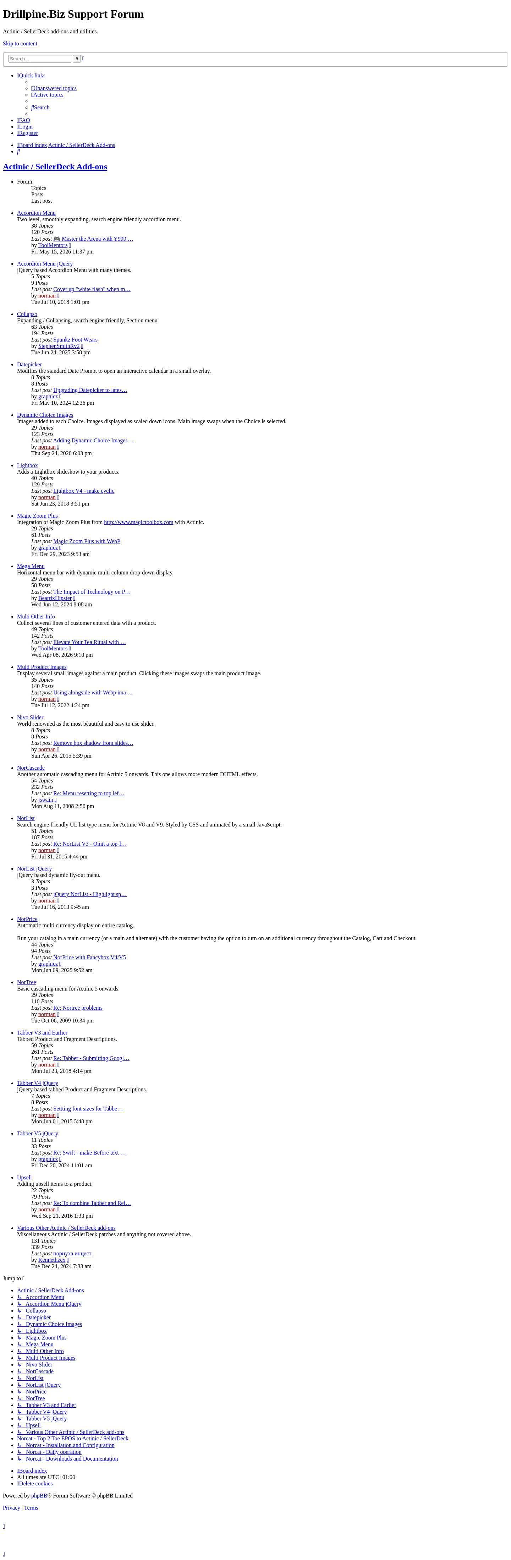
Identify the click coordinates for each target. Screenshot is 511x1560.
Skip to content (20, 43)
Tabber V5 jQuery (37, 1133)
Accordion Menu (36, 213)
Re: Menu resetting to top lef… (88, 793)
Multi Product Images (42, 667)
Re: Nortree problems (78, 1008)
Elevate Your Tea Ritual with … (89, 642)
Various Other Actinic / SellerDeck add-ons (66, 1228)
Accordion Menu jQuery (45, 264)
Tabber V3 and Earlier (42, 1033)
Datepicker (29, 364)
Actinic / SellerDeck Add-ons (55, 166)
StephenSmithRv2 (58, 346)
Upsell (24, 1177)
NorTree (26, 982)
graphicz (48, 396)
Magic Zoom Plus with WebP (86, 541)
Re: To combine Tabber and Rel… (92, 1203)
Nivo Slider (30, 717)
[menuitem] (54, 88)
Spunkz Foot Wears (75, 340)
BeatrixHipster (55, 598)
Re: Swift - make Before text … (89, 1153)
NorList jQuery (34, 869)
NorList (26, 818)
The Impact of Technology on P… (92, 592)
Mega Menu (31, 566)
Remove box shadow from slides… (93, 743)
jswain (45, 800)
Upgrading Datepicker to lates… (90, 390)
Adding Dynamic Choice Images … (93, 440)
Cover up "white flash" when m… (92, 289)
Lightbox (27, 465)
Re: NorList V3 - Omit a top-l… (90, 844)
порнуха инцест (72, 1253)
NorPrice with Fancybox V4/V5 (89, 957)
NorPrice (27, 919)
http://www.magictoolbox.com (138, 522)
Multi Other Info (36, 616)
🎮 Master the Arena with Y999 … (93, 239)
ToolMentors (52, 245)
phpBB (39, 1496)
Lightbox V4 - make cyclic (83, 491)
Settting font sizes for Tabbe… (88, 1109)
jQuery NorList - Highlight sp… (90, 894)
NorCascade (31, 768)
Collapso (27, 314)
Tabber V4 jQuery (37, 1083)
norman (47, 296)
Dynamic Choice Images (45, 415)
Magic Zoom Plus (37, 516)
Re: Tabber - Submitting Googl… (91, 1058)
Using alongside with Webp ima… (92, 692)
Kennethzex (51, 1260)
